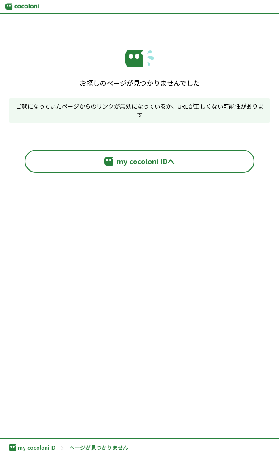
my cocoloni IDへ (139, 161)
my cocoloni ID (32, 447)
